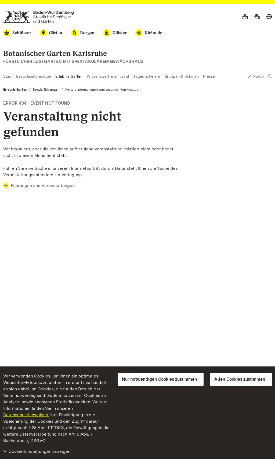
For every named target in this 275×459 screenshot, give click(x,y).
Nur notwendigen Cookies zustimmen (159, 379)
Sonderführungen (46, 89)
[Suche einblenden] (270, 76)
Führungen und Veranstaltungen (43, 185)
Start (7, 76)
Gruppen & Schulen (181, 76)
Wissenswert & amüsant (108, 76)
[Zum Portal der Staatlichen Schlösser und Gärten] (38, 17)
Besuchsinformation (33, 76)
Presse (209, 76)
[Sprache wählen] (269, 17)
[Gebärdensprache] (257, 17)
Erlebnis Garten (68, 76)
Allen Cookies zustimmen (239, 379)
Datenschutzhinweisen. (26, 414)
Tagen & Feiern (146, 76)
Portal (256, 77)
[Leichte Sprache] (245, 17)
